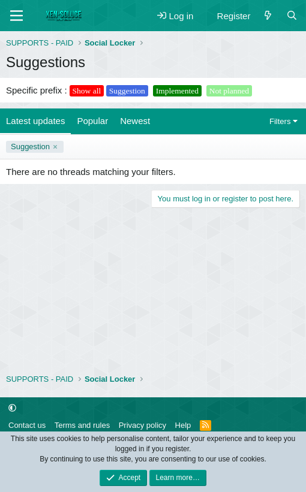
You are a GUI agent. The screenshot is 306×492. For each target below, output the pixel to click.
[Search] (292, 16)
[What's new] (268, 16)
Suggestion (30, 146)
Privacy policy (142, 425)
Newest (135, 121)
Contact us (27, 425)
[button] (12, 408)
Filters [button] (279, 121)
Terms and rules (82, 425)
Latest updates (35, 121)
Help (183, 425)
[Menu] (16, 15)
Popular (92, 121)
